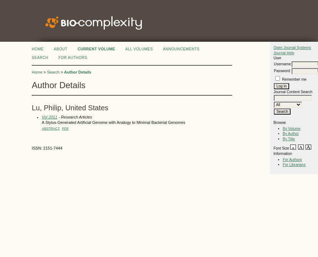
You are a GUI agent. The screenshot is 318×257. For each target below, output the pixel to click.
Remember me (294, 79)
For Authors (292, 160)
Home (37, 49)
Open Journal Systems (292, 48)
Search (40, 58)
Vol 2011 (49, 117)
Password (282, 71)
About (60, 49)
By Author (291, 134)
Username (282, 64)
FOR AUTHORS (72, 58)
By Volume (292, 129)
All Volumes (139, 49)
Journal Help (283, 53)
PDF (65, 128)
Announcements (181, 49)
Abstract (51, 128)
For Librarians (294, 165)
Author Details (77, 72)
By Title (289, 139)
